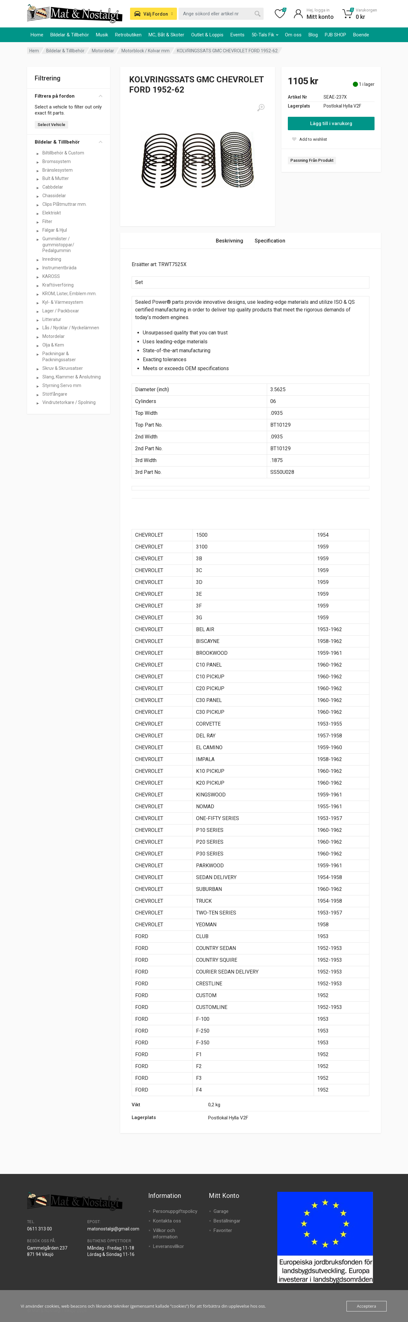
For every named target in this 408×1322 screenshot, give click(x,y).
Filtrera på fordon (68, 96)
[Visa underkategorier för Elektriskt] (37, 213)
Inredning (51, 259)
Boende (361, 35)
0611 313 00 (39, 1228)
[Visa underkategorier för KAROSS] (37, 277)
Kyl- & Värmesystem (62, 302)
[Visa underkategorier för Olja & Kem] (37, 345)
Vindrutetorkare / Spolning (69, 402)
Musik (102, 35)
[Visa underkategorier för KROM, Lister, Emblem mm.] (37, 294)
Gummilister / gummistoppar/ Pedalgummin (58, 244)
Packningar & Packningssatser (59, 356)
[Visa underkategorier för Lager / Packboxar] (37, 311)
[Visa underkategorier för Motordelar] (37, 337)
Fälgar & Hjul (54, 230)
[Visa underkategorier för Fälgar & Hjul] (37, 231)
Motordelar (103, 50)
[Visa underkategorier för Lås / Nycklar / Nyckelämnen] (37, 328)
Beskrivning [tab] (229, 241)
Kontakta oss (167, 1221)
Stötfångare (54, 394)
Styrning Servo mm (61, 385)
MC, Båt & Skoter (166, 35)
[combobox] (221, 14)
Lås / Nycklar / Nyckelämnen (70, 327)
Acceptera (366, 1306)
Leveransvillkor (168, 1246)
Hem (34, 50)
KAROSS (51, 276)
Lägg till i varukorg (331, 123)
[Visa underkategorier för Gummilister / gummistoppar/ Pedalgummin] (37, 239)
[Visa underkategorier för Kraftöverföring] (37, 285)
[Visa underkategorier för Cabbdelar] (37, 187)
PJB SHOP (335, 35)
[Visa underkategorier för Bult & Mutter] (37, 179)
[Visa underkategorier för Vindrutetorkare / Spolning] (37, 403)
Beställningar (227, 1221)
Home (37, 35)
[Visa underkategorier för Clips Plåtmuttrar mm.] (37, 205)
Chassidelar (54, 195)
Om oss (293, 35)
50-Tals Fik (264, 35)
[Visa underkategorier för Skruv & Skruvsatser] (37, 369)
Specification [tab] (270, 241)
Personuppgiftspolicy (175, 1211)
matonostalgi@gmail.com (113, 1228)
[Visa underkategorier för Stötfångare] (37, 395)
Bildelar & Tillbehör (69, 35)
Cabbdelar (52, 187)
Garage (221, 1211)
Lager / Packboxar (60, 310)
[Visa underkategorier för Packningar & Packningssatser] (37, 354)
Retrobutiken (128, 35)
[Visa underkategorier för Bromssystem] (37, 162)
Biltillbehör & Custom (63, 152)
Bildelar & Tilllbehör (65, 50)
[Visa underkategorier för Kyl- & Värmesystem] (37, 303)
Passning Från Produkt (311, 160)
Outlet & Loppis (207, 35)
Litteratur (51, 319)
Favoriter (223, 1230)
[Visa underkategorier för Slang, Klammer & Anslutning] (37, 377)
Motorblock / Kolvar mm (145, 50)
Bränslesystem (57, 170)
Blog (313, 35)
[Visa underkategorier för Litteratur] (37, 320)
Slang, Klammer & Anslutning (71, 376)
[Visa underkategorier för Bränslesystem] (37, 171)
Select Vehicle (51, 124)
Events (237, 35)
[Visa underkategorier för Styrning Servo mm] (37, 386)
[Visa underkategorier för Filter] (37, 222)
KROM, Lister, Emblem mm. (69, 293)
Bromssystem (56, 161)
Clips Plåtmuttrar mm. (64, 204)
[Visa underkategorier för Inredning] (37, 260)
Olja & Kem (53, 344)
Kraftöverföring (58, 285)
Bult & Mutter (55, 178)
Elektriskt (51, 212)
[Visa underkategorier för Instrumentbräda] (37, 268)
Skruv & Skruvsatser (62, 368)
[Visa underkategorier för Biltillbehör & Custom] (37, 153)
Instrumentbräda (59, 267)
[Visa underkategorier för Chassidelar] (37, 196)
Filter (47, 221)
